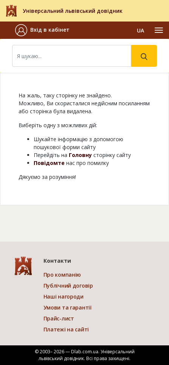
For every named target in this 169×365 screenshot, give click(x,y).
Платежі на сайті (66, 329)
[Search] (71, 56)
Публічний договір (68, 285)
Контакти (57, 260)
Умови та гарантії (67, 307)
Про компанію (62, 274)
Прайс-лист (58, 318)
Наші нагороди (63, 296)
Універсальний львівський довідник (72, 10)
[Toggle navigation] (158, 30)
